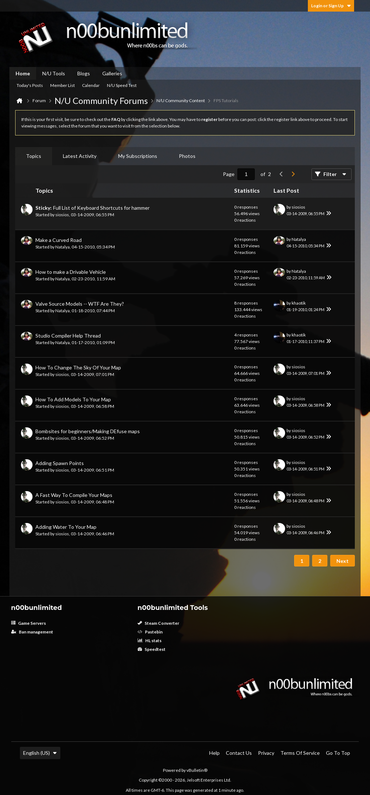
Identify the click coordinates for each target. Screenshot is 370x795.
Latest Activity (79, 156)
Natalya (62, 247)
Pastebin (150, 632)
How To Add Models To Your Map (73, 399)
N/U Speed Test (122, 85)
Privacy (266, 753)
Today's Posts (30, 85)
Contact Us (239, 753)
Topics (33, 156)
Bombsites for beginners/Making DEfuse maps (87, 431)
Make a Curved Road (58, 240)
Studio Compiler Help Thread (68, 335)
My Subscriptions (137, 156)
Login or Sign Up (331, 5)
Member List (62, 85)
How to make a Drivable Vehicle (70, 272)
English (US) (40, 753)
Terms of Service (300, 753)
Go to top (338, 753)
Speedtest (151, 649)
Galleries (112, 73)
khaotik (299, 303)
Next (342, 561)
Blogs (83, 73)
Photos (187, 156)
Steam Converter (158, 623)
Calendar (91, 85)
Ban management (32, 632)
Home (23, 73)
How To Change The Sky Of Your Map (78, 367)
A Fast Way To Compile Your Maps (73, 495)
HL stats (150, 640)
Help (214, 753)
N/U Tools (53, 73)
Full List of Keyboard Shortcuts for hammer (101, 208)
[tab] (33, 156)
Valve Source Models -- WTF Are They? (79, 304)
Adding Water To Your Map (65, 527)
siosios (62, 214)
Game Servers (28, 623)
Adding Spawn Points (59, 463)
